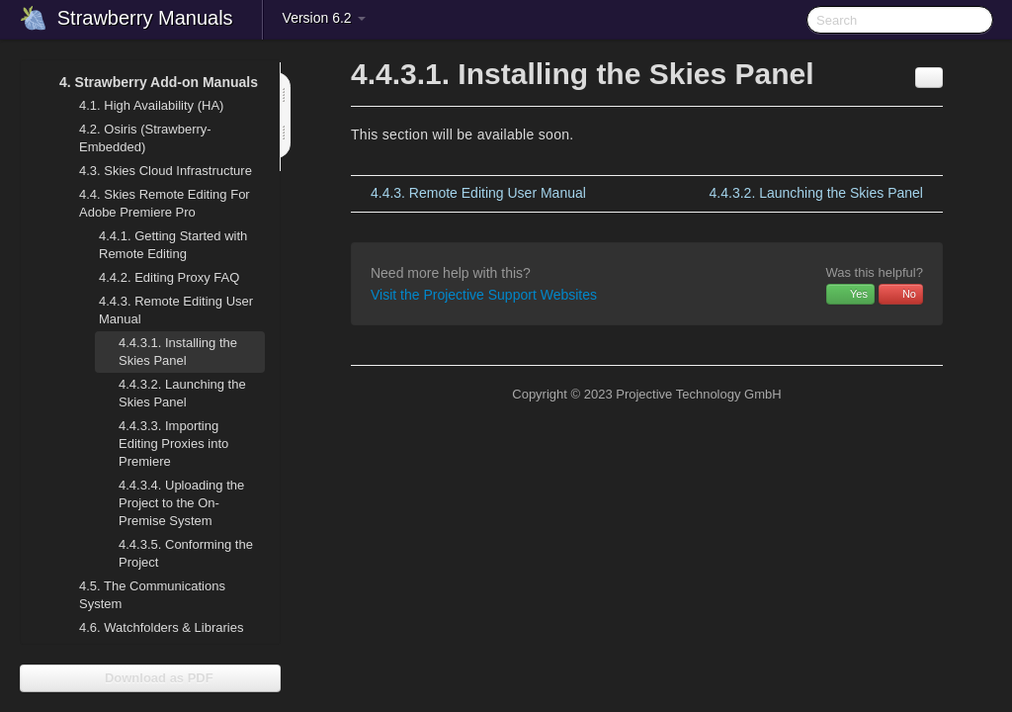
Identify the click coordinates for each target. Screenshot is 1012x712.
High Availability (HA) (139, 106)
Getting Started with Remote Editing (173, 244)
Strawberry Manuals (145, 18)
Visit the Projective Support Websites (484, 295)
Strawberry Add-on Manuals (147, 82)
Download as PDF (149, 677)
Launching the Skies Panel (182, 393)
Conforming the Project (174, 551)
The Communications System (152, 594)
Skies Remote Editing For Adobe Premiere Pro (152, 201)
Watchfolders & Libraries (161, 627)
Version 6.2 (324, 18)
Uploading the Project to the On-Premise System (181, 503)
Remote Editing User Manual (164, 308)
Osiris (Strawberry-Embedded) (145, 138)
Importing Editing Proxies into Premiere (173, 443)
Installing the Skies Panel (178, 351)
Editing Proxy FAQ (169, 277)
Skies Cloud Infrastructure (153, 171)
